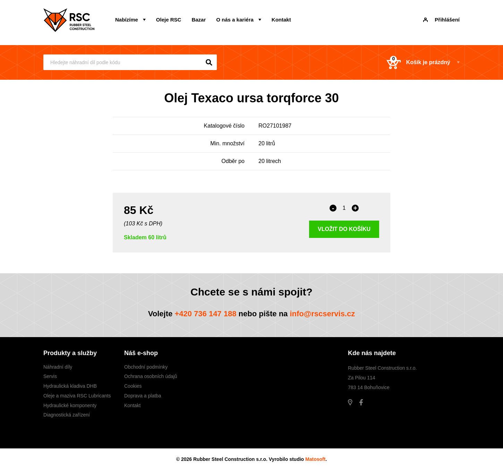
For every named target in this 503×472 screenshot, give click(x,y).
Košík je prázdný (418, 62)
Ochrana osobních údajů (150, 376)
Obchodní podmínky (146, 367)
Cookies (133, 386)
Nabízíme (126, 20)
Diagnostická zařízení (66, 415)
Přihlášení (441, 20)
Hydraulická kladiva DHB (70, 386)
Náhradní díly (57, 367)
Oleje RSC (168, 20)
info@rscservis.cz (322, 313)
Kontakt (281, 20)
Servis (50, 376)
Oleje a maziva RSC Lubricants (77, 395)
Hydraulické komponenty (69, 405)
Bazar (198, 20)
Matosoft (315, 459)
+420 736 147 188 (205, 313)
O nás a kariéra (235, 20)
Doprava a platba (142, 395)
